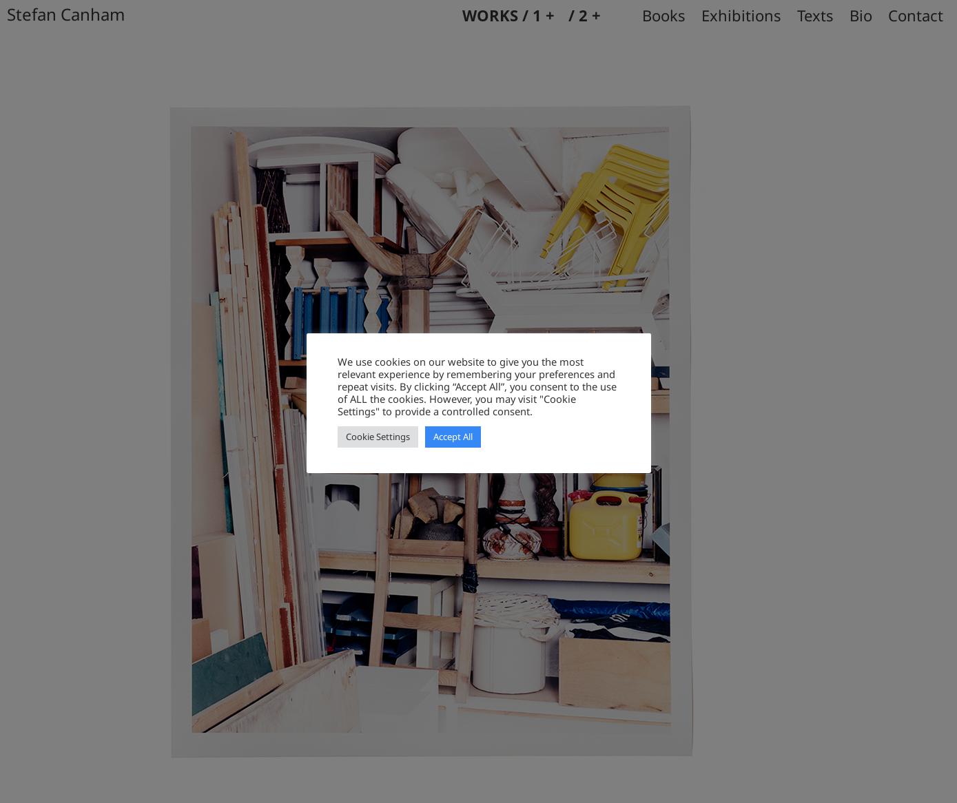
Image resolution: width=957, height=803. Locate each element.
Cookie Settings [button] (378, 436)
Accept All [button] (453, 436)
